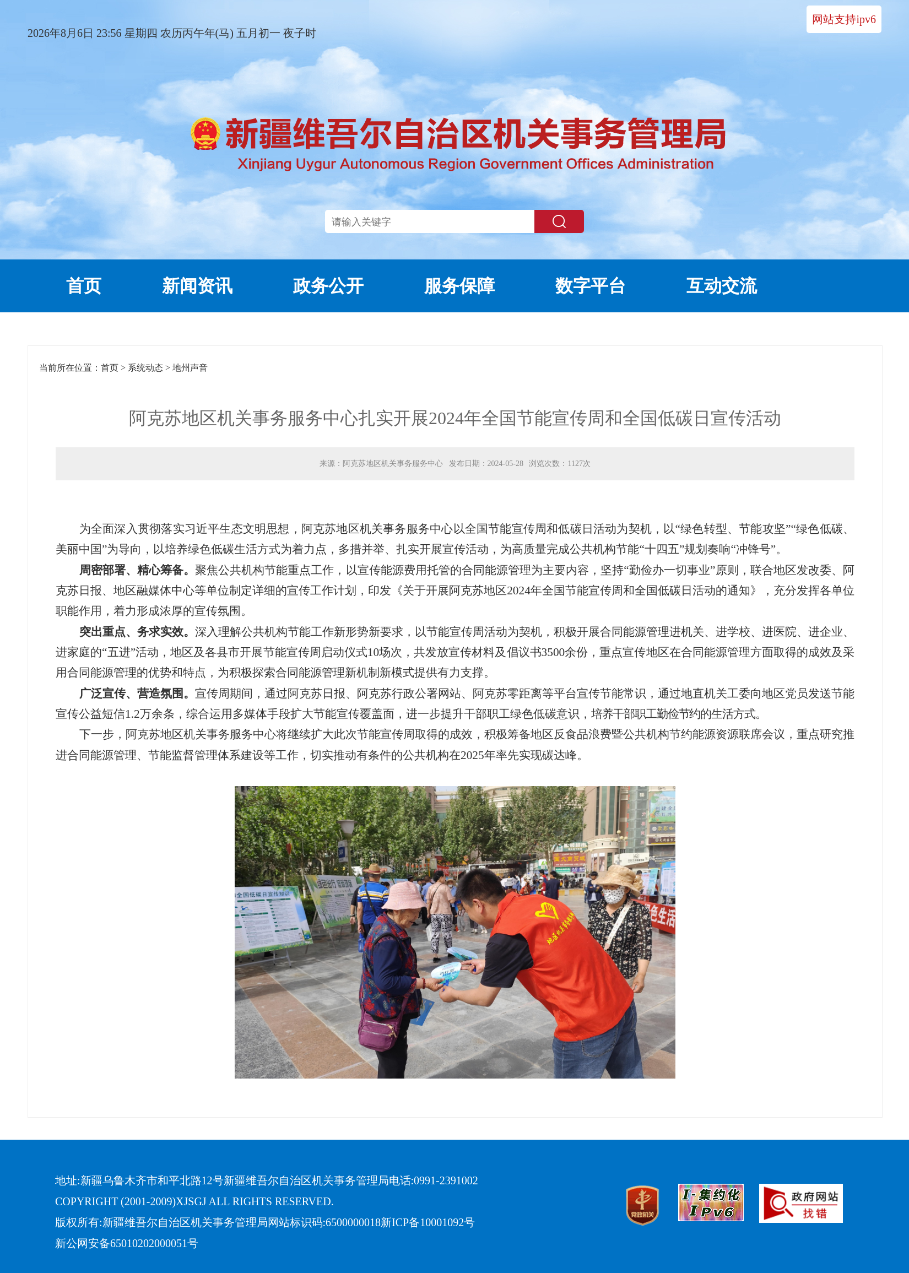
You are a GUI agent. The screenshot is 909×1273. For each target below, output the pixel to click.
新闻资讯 (197, 286)
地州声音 (190, 367)
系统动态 (145, 367)
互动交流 (721, 286)
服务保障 (459, 286)
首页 (83, 286)
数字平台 (590, 286)
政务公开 (328, 286)
